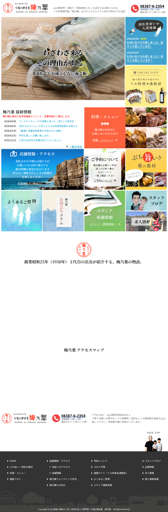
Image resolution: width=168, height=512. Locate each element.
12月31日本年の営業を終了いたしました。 (41, 140)
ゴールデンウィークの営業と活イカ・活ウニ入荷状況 (46, 121)
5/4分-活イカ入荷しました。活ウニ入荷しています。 (145, 44)
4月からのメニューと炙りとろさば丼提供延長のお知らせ (48, 126)
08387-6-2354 (152, 6)
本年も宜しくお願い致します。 (35, 135)
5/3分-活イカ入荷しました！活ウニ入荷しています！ (145, 58)
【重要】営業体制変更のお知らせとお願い (41, 130)
